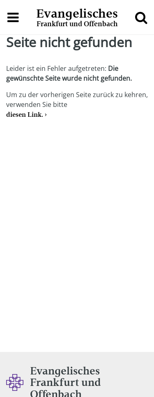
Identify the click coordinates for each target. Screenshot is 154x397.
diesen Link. (24, 114)
